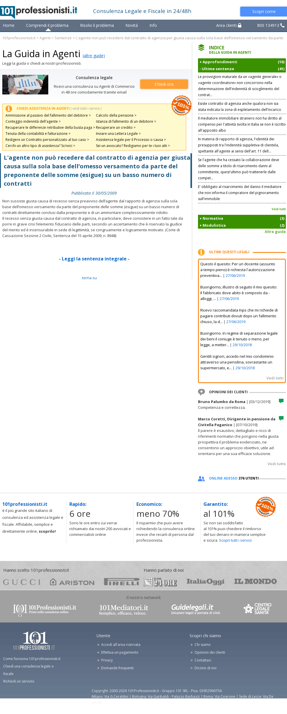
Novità (131, 25)
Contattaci (203, 660)
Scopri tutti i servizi (235, 540)
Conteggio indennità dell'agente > (33, 121)
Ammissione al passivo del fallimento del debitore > (48, 115)
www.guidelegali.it (196, 610)
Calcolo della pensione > (116, 115)
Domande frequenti (117, 667)
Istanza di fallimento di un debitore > (126, 121)
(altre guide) (94, 55)
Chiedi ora (164, 84)
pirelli (122, 582)
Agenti (45, 37)
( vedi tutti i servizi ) (86, 108)
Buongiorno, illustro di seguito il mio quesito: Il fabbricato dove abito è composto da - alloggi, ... (238, 292)
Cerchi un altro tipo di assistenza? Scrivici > (40, 145)
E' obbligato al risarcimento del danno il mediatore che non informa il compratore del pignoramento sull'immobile (240, 192)
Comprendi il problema (47, 25)
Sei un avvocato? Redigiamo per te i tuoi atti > (133, 145)
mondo (255, 582)
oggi (206, 582)
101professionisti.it (19, 37)
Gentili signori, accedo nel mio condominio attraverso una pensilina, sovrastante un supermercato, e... (237, 362)
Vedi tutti (279, 209)
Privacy (107, 660)
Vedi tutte (277, 463)
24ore (160, 582)
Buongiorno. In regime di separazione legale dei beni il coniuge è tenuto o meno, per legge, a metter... (239, 339)
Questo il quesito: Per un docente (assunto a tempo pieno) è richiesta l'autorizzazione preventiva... (237, 269)
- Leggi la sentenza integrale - (94, 259)
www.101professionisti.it (44, 610)
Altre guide (275, 231)
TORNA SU (89, 277)
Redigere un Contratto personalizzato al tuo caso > (47, 139)
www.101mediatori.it (123, 610)
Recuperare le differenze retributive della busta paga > (50, 127)
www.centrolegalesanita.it (258, 610)
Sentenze (63, 37)
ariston (72, 582)
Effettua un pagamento (119, 652)
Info (153, 25)
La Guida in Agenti (41, 53)
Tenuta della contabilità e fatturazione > (38, 133)
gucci (21, 582)
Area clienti (228, 25)
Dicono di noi (205, 667)
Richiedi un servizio (18, 681)
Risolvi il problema (97, 25)
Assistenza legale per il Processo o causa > (131, 139)
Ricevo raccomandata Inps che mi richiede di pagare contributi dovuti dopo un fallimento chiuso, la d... (239, 315)
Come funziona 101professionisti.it (31, 658)
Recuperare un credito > (116, 127)
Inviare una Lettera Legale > (118, 133)
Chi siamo (203, 644)
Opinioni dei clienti (210, 652)
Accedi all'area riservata (120, 644)
